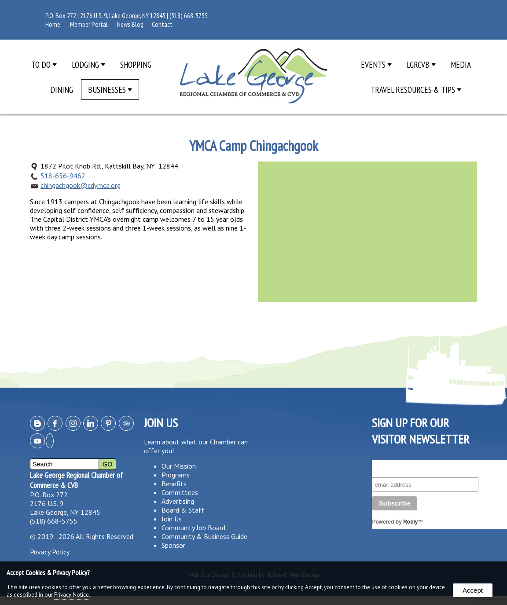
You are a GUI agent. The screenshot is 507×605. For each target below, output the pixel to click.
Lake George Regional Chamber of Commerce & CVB (76, 480)
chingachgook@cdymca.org (80, 185)
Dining (61, 89)
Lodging (88, 64)
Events (376, 64)
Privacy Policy (50, 551)
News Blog (130, 24)
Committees (180, 492)
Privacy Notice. (72, 594)
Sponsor (173, 545)
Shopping (135, 64)
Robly (410, 522)
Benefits (174, 483)
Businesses (110, 89)
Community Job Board (193, 527)
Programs (176, 474)
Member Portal (89, 24)
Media (461, 64)
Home (52, 24)
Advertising (178, 501)
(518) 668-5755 (188, 15)
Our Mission (179, 466)
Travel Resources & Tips (416, 89)
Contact (162, 24)
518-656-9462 (62, 175)
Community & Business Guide (204, 536)
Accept (473, 590)
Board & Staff (183, 510)
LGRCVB (421, 64)
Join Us (172, 518)
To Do (44, 64)
